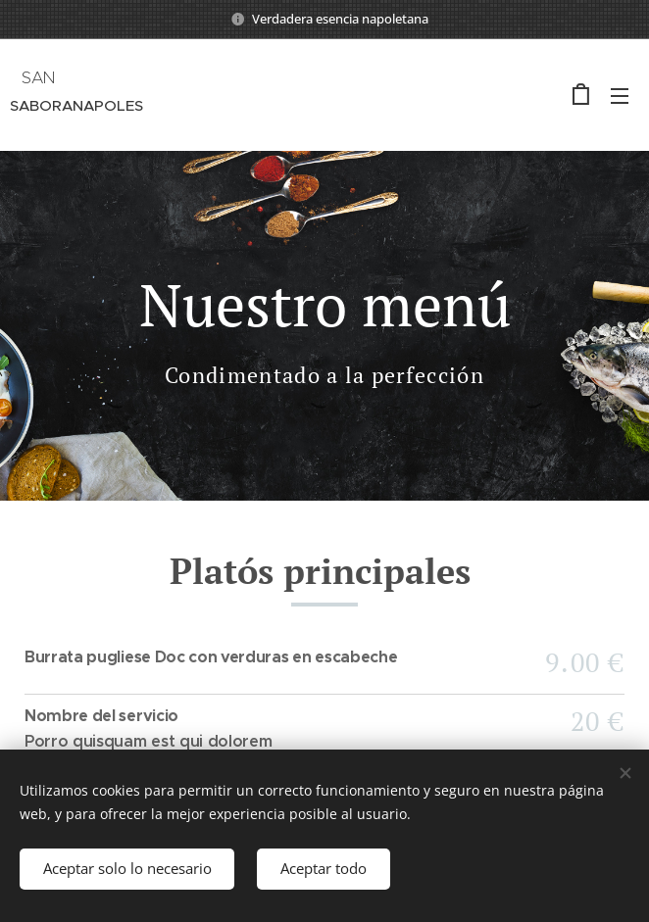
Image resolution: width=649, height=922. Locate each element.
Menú (619, 96)
